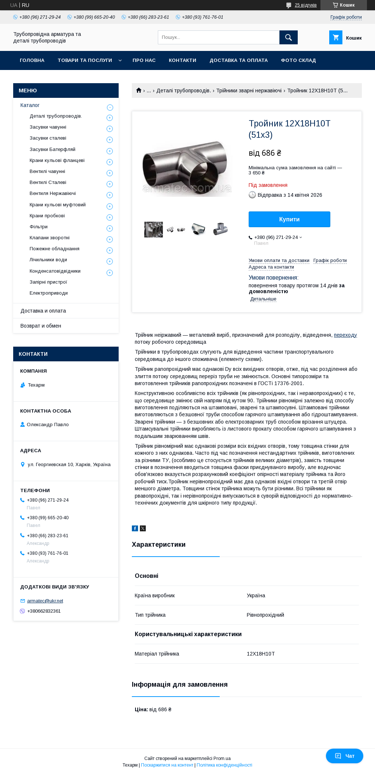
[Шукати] (288, 37)
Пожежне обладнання (54, 248)
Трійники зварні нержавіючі (249, 90)
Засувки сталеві (48, 138)
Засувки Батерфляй (52, 149)
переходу (345, 335)
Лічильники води (48, 259)
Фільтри (39, 226)
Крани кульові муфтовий (58, 204)
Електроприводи (49, 293)
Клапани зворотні (50, 237)
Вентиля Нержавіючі (53, 193)
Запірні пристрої (48, 282)
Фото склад (298, 60)
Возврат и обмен (41, 326)
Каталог (30, 105)
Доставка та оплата (238, 60)
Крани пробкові (47, 215)
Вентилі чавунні (47, 171)
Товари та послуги (84, 60)
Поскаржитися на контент (167, 765)
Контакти (182, 60)
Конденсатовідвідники (55, 271)
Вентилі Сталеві (48, 182)
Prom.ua (222, 758)
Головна (32, 60)
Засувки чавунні (48, 127)
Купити (289, 219)
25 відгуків (306, 5)
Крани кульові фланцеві (57, 160)
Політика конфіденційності (224, 765)
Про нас (144, 60)
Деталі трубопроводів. (183, 90)
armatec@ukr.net (45, 601)
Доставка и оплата (43, 311)
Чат (344, 756)
